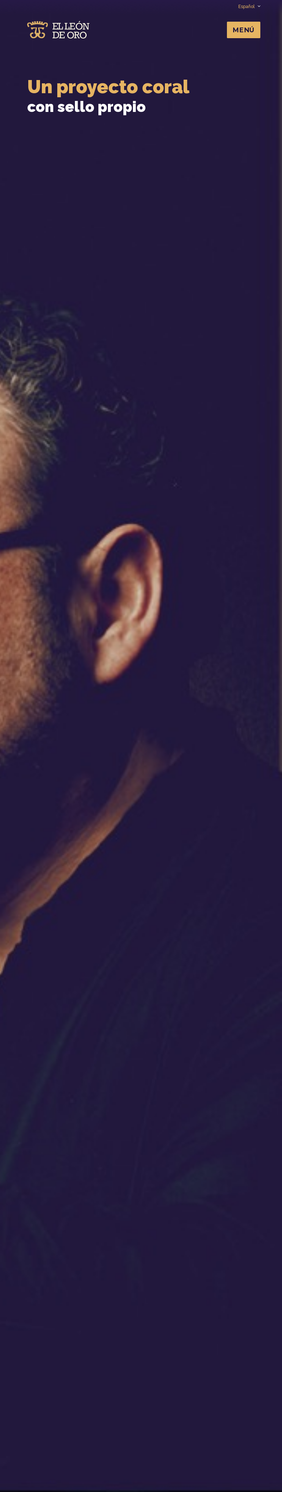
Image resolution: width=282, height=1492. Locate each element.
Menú (243, 30)
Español (249, 6)
